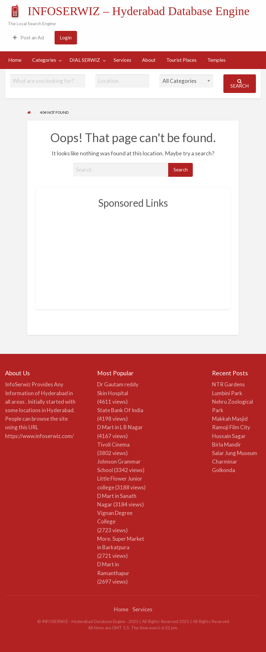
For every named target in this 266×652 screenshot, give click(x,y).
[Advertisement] (133, 257)
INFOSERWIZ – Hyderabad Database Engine (138, 11)
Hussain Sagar (229, 436)
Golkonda (223, 470)
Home (14, 60)
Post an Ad (28, 37)
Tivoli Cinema (113, 444)
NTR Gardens (228, 384)
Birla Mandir (226, 444)
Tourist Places (181, 60)
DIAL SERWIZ (84, 60)
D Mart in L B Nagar (120, 427)
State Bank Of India (120, 410)
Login (66, 37)
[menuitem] (28, 37)
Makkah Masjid (230, 418)
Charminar (224, 461)
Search (239, 84)
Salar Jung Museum (234, 453)
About (149, 60)
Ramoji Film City (231, 427)
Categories (44, 60)
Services (122, 60)
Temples (216, 60)
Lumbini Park (227, 393)
